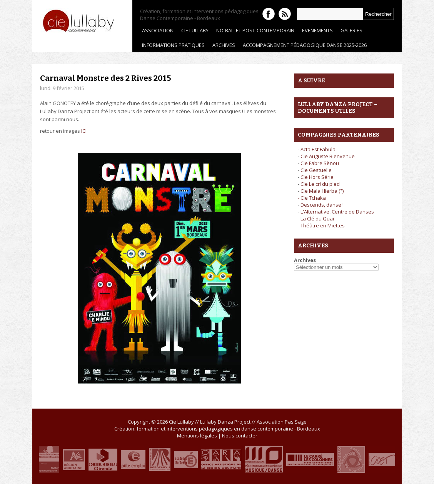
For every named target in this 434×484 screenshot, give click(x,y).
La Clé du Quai (317, 218)
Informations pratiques (173, 45)
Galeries (349, 32)
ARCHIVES (222, 47)
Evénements (315, 32)
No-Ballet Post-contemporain (253, 32)
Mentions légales (197, 435)
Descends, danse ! (322, 204)
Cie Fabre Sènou (319, 163)
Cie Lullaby (193, 32)
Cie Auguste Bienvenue (327, 156)
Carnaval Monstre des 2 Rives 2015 (105, 78)
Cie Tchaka (313, 197)
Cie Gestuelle (316, 170)
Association (156, 32)
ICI (84, 130)
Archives (305, 260)
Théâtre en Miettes (322, 225)
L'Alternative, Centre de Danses (337, 211)
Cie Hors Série (317, 177)
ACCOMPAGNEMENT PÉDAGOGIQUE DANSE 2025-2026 (305, 45)
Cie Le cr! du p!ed (320, 183)
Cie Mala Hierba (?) (322, 190)
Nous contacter (239, 435)
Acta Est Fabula (318, 149)
